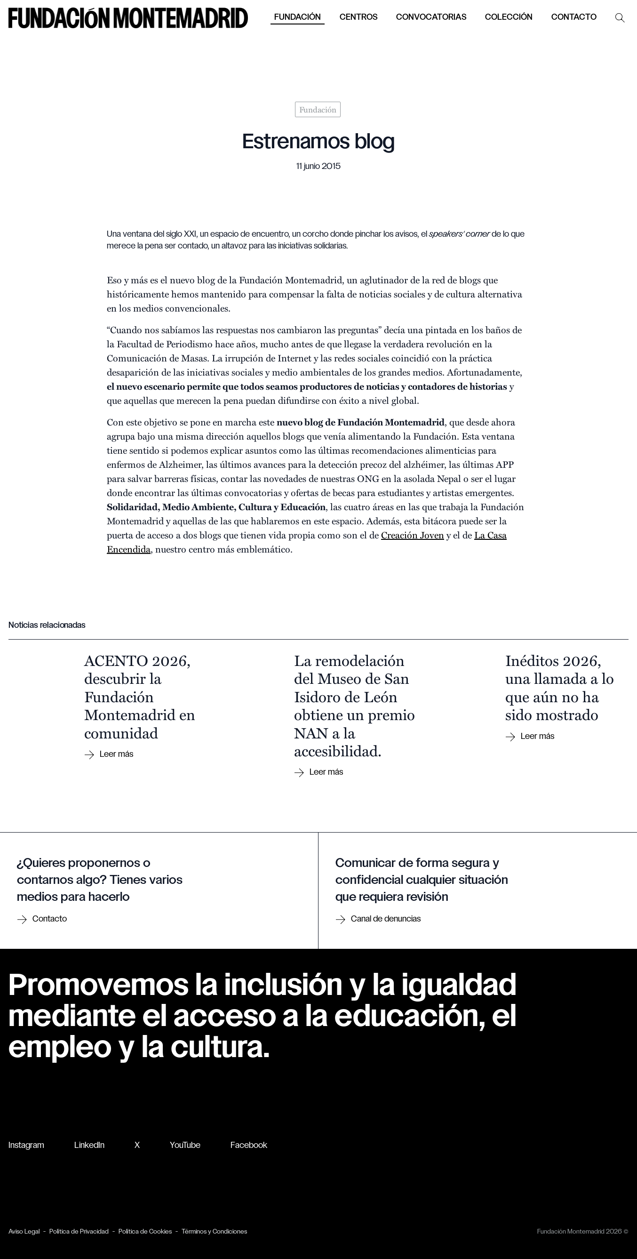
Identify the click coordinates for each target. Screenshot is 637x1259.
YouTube (185, 1145)
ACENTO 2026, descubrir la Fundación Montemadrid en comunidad (139, 696)
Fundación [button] (297, 17)
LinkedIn (89, 1145)
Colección (509, 17)
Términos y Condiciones (214, 1232)
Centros (358, 17)
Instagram (26, 1145)
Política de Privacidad (79, 1232)
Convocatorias (431, 17)
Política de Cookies (145, 1232)
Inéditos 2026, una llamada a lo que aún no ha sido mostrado (559, 687)
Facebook (249, 1145)
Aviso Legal (24, 1232)
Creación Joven (412, 534)
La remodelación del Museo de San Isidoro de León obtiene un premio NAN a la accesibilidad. (354, 705)
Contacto (574, 17)
